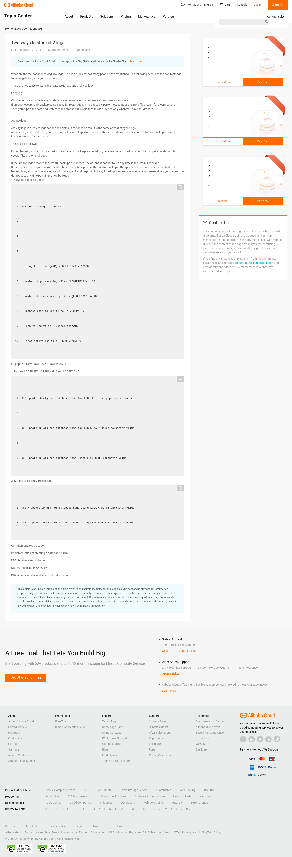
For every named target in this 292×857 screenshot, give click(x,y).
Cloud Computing (80, 802)
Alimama (121, 832)
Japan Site (52, 796)
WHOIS (200, 743)
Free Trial (60, 721)
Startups (13, 749)
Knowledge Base (112, 727)
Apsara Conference (20, 755)
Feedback (155, 743)
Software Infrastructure (150, 796)
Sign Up (277, 5)
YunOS (142, 832)
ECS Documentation (79, 796)
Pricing (126, 16)
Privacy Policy (56, 826)
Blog (105, 749)
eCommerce (163, 790)
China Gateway (111, 732)
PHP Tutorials (199, 802)
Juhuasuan (67, 832)
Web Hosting (187, 790)
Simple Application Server (70, 727)
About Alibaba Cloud (21, 721)
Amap (166, 832)
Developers (128, 802)
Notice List (99, 826)
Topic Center (53, 802)
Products (86, 16)
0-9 (188, 808)
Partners (169, 16)
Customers (15, 738)
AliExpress (82, 832)
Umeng (186, 832)
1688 (111, 832)
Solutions (107, 16)
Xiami (196, 832)
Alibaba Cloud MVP (208, 727)
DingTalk (206, 832)
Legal (79, 826)
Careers (10, 826)
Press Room (203, 738)
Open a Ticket (170, 673)
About (69, 16)
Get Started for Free (25, 677)
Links (120, 826)
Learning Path (182, 796)
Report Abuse (157, 738)
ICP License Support (114, 738)
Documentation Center (210, 721)
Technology (109, 721)
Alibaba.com (98, 832)
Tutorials (177, 802)
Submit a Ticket (158, 727)
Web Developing (153, 802)
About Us (31, 826)
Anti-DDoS (104, 790)
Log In (258, 4)
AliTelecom (154, 832)
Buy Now (262, 82)
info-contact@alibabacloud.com (253, 262)
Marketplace (146, 16)
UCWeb (176, 832)
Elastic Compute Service (60, 790)
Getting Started (111, 743)
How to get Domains (113, 796)
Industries (106, 802)
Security (209, 790)
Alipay (217, 832)
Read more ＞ (137, 61)
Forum (153, 749)
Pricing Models (17, 727)
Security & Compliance (210, 732)
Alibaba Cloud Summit (22, 760)
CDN (86, 790)
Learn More (223, 82)
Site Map (201, 749)
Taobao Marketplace (37, 832)
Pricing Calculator (160, 755)
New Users (206, 796)
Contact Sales (276, 16)
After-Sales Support (161, 732)
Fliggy (132, 832)
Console (242, 4)
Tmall (55, 832)
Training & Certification (116, 760)
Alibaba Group (14, 832)
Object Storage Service (133, 790)
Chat (165, 650)
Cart (225, 4)
